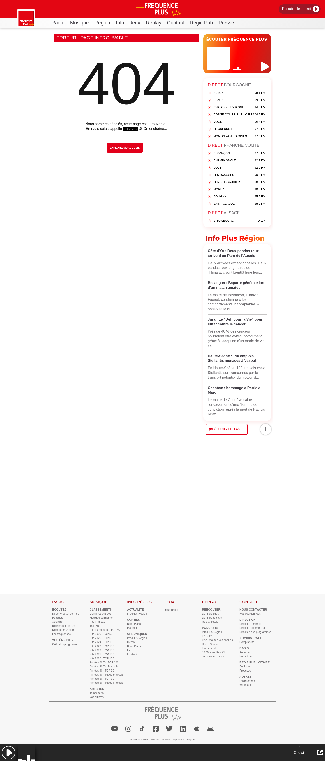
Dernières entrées (100, 613)
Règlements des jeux (183, 739)
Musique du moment (102, 617)
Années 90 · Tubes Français (106, 674)
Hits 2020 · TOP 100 (102, 658)
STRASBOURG (239, 221)
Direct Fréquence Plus (65, 613)
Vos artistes (97, 697)
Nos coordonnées (250, 613)
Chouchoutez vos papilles (217, 640)
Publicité (244, 666)
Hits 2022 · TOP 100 (102, 650)
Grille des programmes (65, 644)
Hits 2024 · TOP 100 (102, 642)
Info (121, 23)
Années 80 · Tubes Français (106, 682)
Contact (177, 23)
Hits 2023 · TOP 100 (102, 646)
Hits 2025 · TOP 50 (101, 638)
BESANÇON (239, 153)
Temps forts (97, 693)
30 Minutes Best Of (213, 652)
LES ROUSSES (239, 175)
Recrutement (247, 680)
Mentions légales (160, 739)
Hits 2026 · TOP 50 (101, 634)
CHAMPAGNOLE (239, 160)
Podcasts (57, 617)
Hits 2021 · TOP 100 (102, 654)
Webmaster (246, 684)
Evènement (209, 648)
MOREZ (239, 189)
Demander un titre (63, 630)
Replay (155, 23)
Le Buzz (132, 650)
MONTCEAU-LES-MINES (239, 136)
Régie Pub (203, 23)
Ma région (133, 627)
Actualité (57, 621)
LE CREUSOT (239, 129)
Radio (59, 23)
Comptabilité (247, 642)
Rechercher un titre (63, 625)
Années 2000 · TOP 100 (104, 662)
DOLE (239, 168)
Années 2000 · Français (104, 666)
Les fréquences (61, 634)
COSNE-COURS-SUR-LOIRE (239, 115)
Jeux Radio (171, 609)
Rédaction (245, 656)
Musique (81, 23)
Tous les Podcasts (213, 656)
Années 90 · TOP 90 (102, 670)
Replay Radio (210, 621)
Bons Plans (134, 623)
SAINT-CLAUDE (239, 204)
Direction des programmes (255, 632)
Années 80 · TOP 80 (102, 678)
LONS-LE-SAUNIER (239, 182)
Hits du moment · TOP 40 (105, 630)
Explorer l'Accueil (125, 147)
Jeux (136, 23)
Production (245, 670)
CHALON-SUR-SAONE (239, 107)
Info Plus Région (137, 613)
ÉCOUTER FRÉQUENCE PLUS (236, 39)
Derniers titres (210, 613)
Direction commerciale (252, 627)
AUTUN (239, 93)
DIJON (239, 122)
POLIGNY (239, 197)
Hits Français (97, 621)
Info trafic (132, 654)
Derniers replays (212, 617)
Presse (228, 23)
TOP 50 (94, 625)
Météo (131, 642)
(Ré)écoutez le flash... (226, 429)
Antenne (244, 652)
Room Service (210, 644)
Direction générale (250, 623)
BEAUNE (239, 100)
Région (104, 23)
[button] (8, 752)
